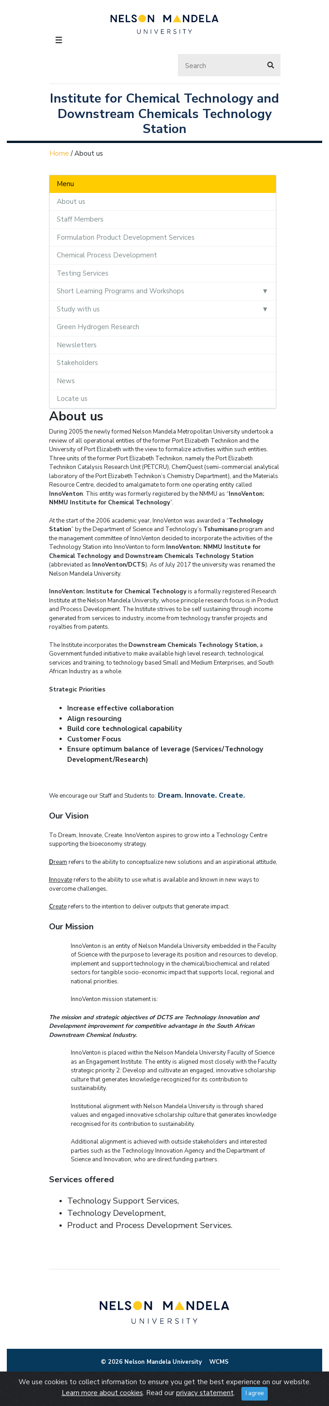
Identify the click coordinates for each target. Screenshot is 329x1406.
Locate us (72, 398)
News (66, 380)
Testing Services (82, 273)
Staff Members (80, 219)
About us (71, 201)
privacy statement (205, 1392)
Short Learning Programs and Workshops (120, 291)
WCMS (219, 1362)
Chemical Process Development (107, 255)
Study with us (78, 309)
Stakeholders (77, 362)
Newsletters (77, 345)
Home (59, 153)
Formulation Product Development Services (126, 237)
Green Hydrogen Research (98, 326)
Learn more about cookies (102, 1392)
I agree (255, 1393)
